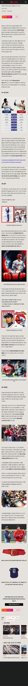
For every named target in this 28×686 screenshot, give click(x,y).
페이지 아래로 (26, 634)
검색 (26, 2)
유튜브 (14, 678)
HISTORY (3, 669)
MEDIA (12, 673)
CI (1, 674)
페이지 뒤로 (26, 637)
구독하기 (9, 679)
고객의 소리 (18, 668)
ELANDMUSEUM (10, 619)
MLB (17, 617)
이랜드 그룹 (5, 665)
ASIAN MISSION (4, 673)
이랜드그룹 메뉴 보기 (2, 2)
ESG (12, 671)
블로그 (11, 678)
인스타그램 (9, 678)
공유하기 (17, 610)
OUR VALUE (3, 668)
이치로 (13, 617)
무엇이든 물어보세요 (20, 671)
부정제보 (18, 669)
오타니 (8, 617)
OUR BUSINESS (4, 671)
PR (11, 668)
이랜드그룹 (14, 2)
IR (11, 669)
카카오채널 (17, 678)
